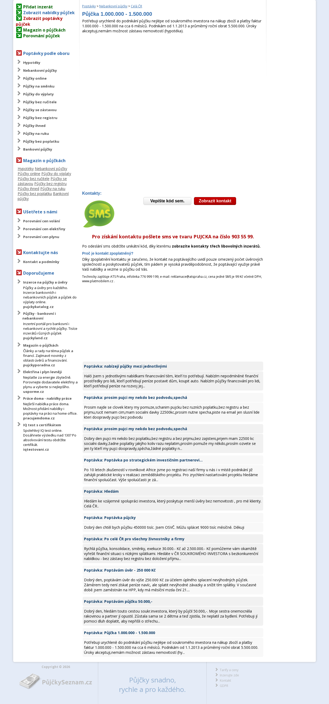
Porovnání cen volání (41, 221)
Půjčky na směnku (38, 86)
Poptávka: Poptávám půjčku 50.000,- (118, 601)
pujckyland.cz (35, 338)
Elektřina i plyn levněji (42, 371)
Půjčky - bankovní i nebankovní (39, 316)
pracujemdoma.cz (39, 418)
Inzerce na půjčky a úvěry (45, 282)
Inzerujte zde (229, 675)
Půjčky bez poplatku (41, 141)
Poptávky (89, 6)
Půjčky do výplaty (38, 94)
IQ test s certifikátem (42, 425)
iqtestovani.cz (36, 449)
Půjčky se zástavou (40, 109)
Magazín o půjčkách (44, 30)
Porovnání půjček (41, 36)
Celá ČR (136, 6)
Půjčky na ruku (36, 133)
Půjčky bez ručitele (40, 102)
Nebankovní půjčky (40, 70)
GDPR (224, 686)
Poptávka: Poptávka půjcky (110, 517)
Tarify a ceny (229, 670)
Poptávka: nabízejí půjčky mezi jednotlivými (125, 366)
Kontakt (225, 680)
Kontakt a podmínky (41, 261)
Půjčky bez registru (40, 117)
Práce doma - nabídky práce (47, 398)
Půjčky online (35, 78)
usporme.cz (33, 391)
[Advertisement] (173, 73)
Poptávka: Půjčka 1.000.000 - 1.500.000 (119, 632)
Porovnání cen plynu (41, 236)
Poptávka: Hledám (101, 491)
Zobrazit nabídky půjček (49, 13)
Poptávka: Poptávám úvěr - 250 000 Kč (120, 570)
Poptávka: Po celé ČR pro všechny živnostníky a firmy (134, 538)
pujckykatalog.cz (38, 306)
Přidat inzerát (38, 7)
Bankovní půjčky (37, 149)
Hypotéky (31, 62)
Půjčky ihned (34, 125)
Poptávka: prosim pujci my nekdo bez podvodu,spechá (135, 397)
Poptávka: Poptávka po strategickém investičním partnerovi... (143, 460)
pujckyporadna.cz (39, 365)
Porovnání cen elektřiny (44, 229)
